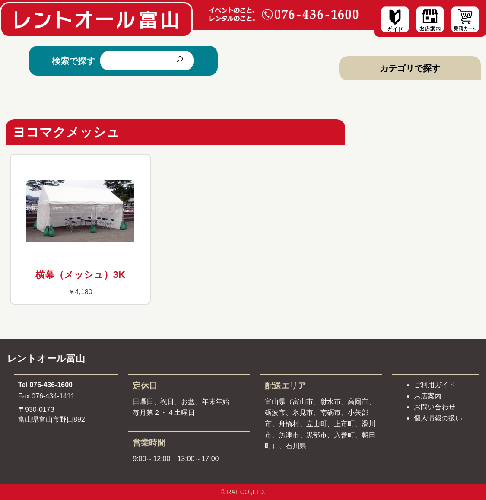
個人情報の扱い (438, 418)
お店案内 (428, 396)
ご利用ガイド (434, 385)
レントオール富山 (46, 358)
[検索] (180, 60)
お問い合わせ (434, 407)
